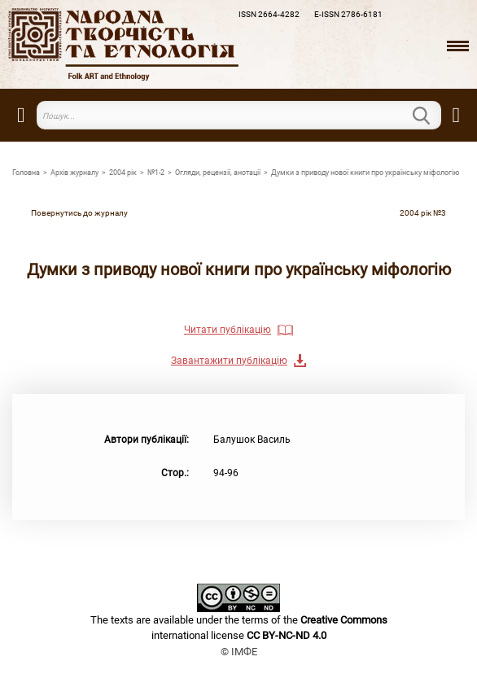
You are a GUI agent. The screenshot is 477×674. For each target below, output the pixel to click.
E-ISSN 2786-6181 (348, 14)
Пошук (431, 115)
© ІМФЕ (239, 652)
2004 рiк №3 (423, 212)
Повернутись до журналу (79, 212)
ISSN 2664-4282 (269, 14)
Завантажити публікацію (229, 360)
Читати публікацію (227, 329)
